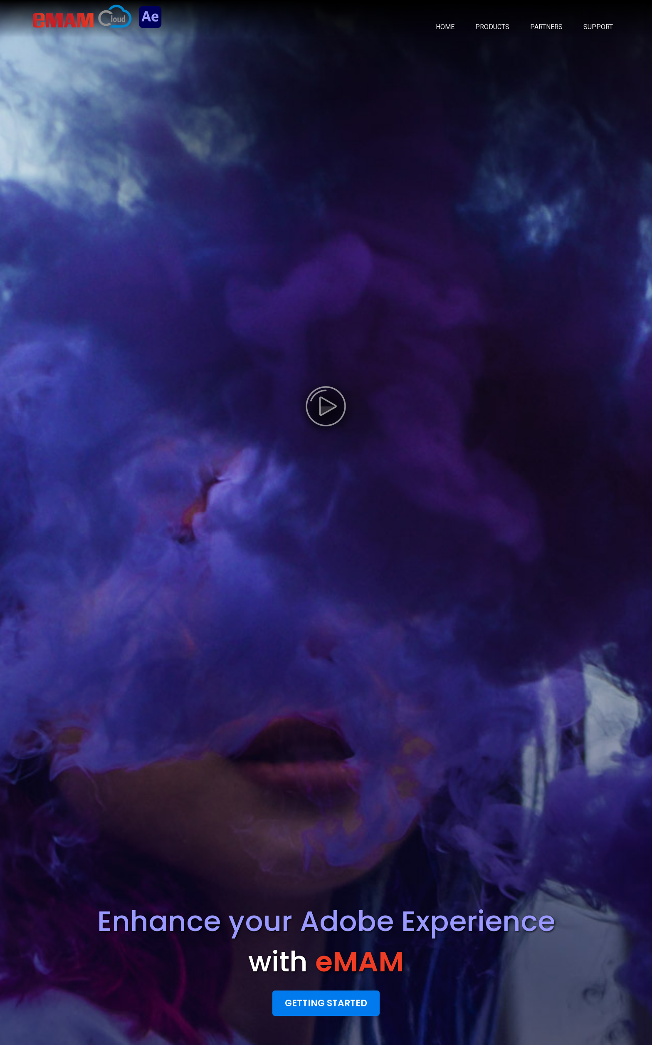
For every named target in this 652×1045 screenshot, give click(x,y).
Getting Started (326, 1003)
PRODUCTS (492, 27)
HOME (445, 27)
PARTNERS (546, 27)
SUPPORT (598, 27)
